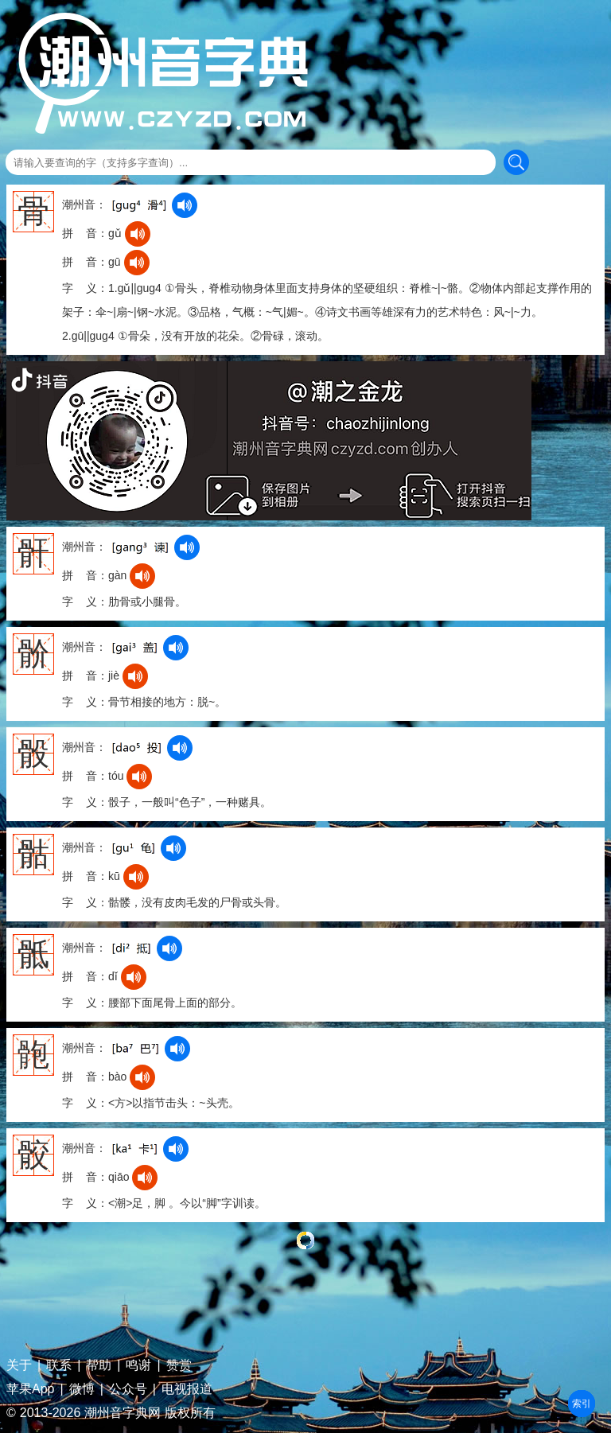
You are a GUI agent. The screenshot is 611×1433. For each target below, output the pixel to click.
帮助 (98, 1365)
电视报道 (187, 1389)
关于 (19, 1365)
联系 (59, 1365)
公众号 (128, 1389)
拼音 (581, 1403)
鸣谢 (138, 1365)
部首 (581, 1403)
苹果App (30, 1389)
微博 (82, 1389)
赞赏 (179, 1365)
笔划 (581, 1403)
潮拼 (581, 1403)
